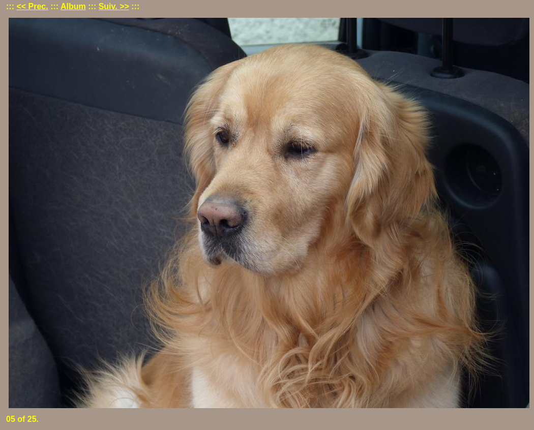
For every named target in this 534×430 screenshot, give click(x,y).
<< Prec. (32, 6)
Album (73, 6)
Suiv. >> (114, 6)
